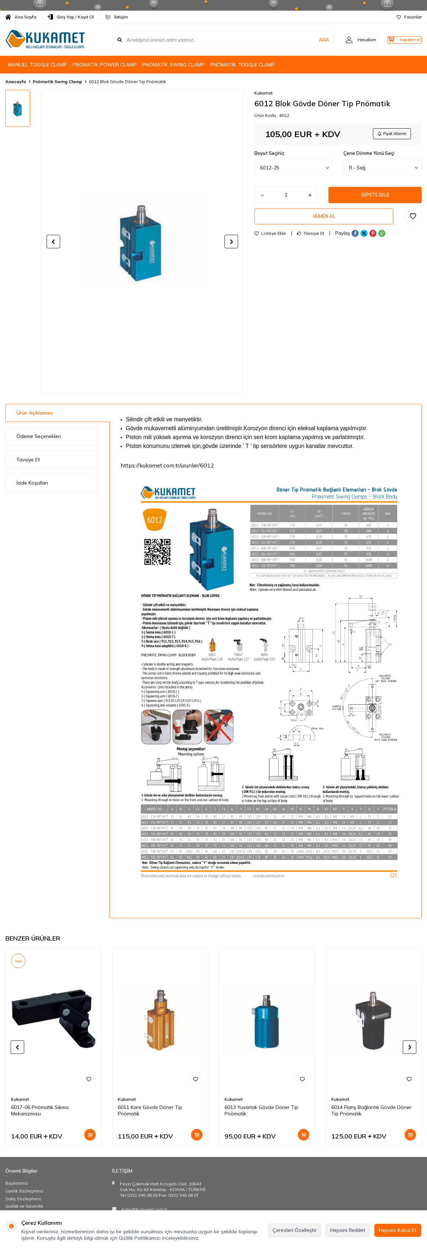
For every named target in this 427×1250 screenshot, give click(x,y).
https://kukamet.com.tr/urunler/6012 (167, 465)
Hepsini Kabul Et (398, 1230)
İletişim (116, 17)
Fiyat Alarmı (390, 134)
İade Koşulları (32, 483)
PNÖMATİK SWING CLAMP (173, 64)
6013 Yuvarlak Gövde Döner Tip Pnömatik (261, 1110)
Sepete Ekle (375, 197)
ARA (310, 40)
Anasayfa (15, 81)
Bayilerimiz (16, 1183)
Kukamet (263, 93)
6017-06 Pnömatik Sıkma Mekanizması (40, 1110)
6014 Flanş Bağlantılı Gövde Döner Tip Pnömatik (371, 1110)
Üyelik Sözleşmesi (24, 1191)
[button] (53, 241)
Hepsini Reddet (347, 1230)
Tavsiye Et (310, 238)
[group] (142, 241)
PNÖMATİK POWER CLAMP (105, 64)
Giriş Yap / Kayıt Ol (70, 17)
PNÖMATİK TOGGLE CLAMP (242, 64)
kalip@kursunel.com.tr (144, 1209)
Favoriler (409, 17)
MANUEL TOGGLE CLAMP (37, 64)
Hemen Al (324, 220)
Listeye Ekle (270, 238)
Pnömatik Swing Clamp (57, 81)
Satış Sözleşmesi (23, 1198)
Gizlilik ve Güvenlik (24, 1206)
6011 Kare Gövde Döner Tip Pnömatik (150, 1110)
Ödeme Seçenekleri (38, 436)
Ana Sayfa (20, 17)
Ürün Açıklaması (34, 413)
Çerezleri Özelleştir (295, 1230)
